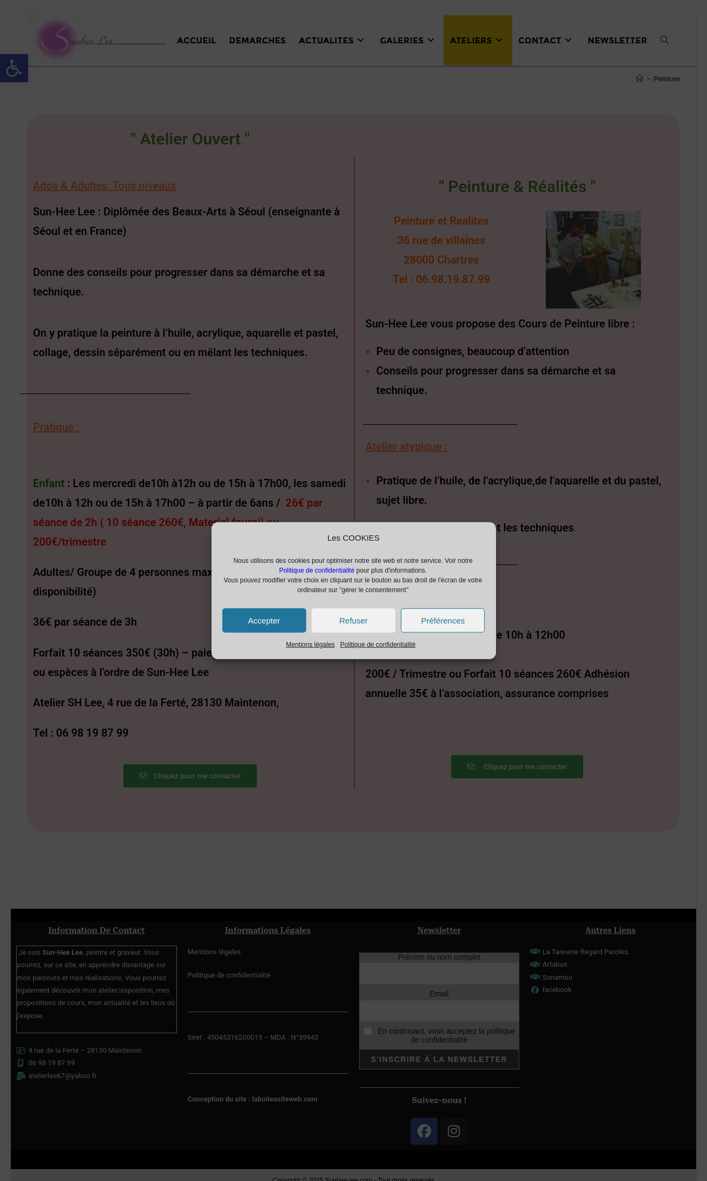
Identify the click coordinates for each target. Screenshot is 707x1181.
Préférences (443, 620)
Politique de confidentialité (377, 644)
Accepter (264, 620)
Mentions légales (310, 644)
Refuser (353, 620)
